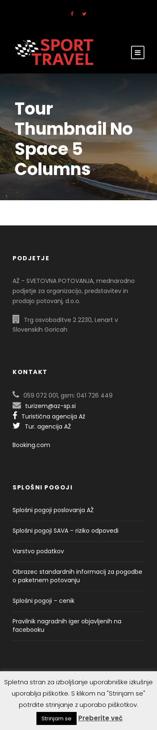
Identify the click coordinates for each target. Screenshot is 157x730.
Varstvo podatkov (38, 551)
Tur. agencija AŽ (42, 426)
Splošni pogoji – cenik (44, 601)
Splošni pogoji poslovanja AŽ (53, 510)
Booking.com (31, 445)
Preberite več (100, 718)
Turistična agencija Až (49, 416)
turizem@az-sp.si (50, 406)
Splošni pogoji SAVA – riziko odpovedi (65, 530)
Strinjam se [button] (56, 718)
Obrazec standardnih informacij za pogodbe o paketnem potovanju (77, 576)
